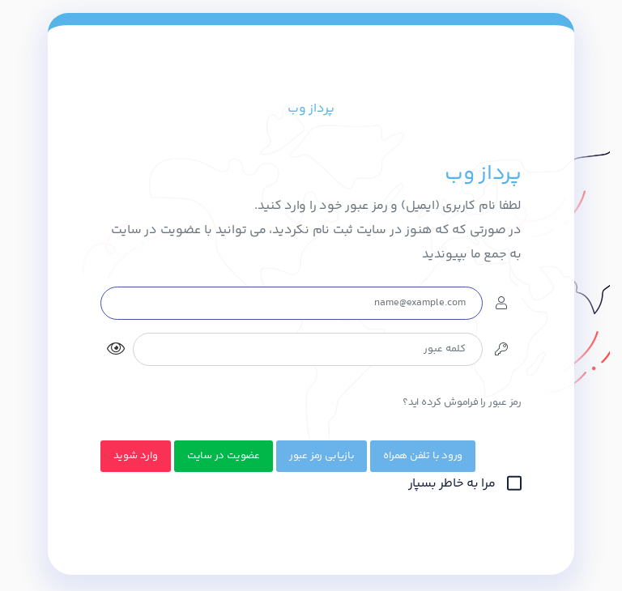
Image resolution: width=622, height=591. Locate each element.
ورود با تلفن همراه (422, 456)
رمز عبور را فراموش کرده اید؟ (462, 402)
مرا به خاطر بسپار (465, 484)
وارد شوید (135, 456)
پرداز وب (311, 109)
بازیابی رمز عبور (321, 456)
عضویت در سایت (223, 456)
